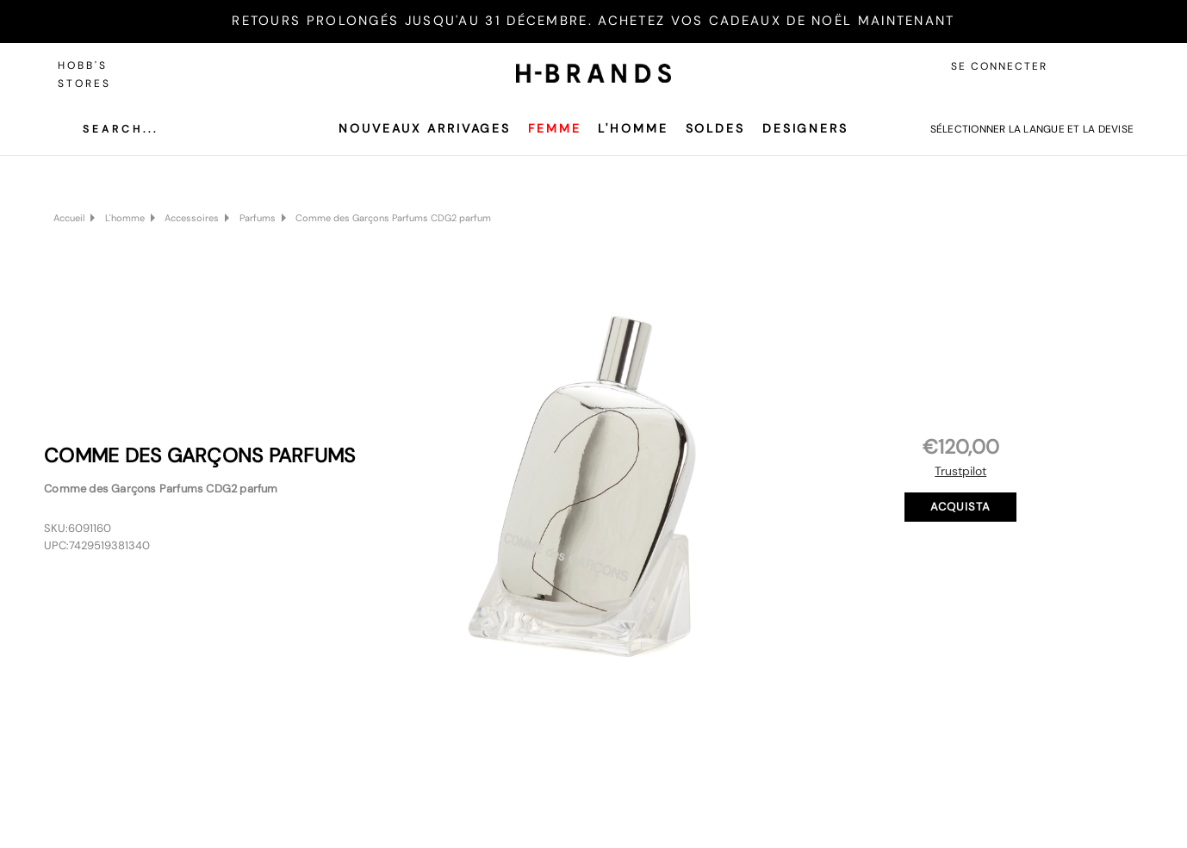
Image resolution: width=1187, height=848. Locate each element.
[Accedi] (1077, 66)
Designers (805, 128)
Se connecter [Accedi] (999, 66)
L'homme (633, 128)
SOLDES (715, 128)
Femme (554, 128)
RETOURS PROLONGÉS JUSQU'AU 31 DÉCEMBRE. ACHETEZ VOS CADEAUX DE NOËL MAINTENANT (593, 20)
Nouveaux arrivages (425, 128)
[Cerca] (107, 129)
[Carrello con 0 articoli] (1116, 66)
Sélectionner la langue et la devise (1032, 129)
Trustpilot (960, 471)
